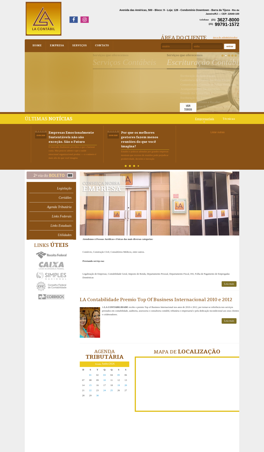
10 (104, 380)
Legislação (64, 188)
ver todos (188, 107)
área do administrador (225, 37)
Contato (99, 45)
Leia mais (229, 283)
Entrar (229, 46)
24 (104, 390)
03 (104, 375)
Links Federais (62, 216)
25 (111, 390)
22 (90, 390)
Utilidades (65, 235)
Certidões (65, 197)
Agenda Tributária (59, 207)
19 (119, 385)
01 (90, 375)
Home (36, 45)
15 (90, 385)
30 (97, 395)
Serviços (78, 45)
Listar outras (217, 132)
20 (125, 385)
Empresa (56, 45)
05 (119, 375)
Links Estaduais (61, 225)
